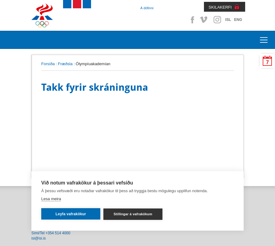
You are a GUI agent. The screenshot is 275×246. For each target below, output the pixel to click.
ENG (238, 20)
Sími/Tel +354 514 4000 (50, 233)
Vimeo (204, 20)
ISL (228, 20)
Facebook (191, 20)
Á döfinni (146, 8)
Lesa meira (51, 198)
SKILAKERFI (220, 7)
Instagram (217, 20)
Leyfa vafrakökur (70, 214)
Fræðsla (65, 64)
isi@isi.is (38, 238)
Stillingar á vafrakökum (133, 214)
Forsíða (48, 64)
